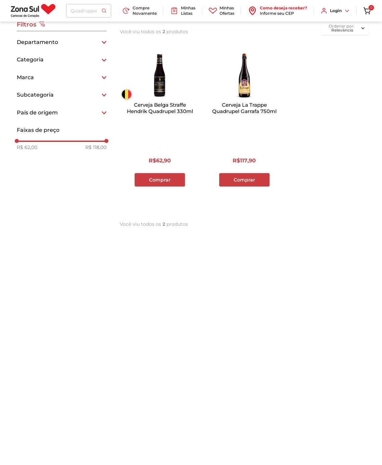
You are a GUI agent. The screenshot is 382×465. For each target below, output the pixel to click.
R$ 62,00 (27, 147)
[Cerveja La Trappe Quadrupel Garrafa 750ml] (244, 128)
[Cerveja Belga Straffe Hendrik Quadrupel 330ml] (160, 128)
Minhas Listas (182, 10)
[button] (61, 42)
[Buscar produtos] (104, 10)
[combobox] (88, 10)
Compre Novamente (139, 10)
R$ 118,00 (95, 147)
